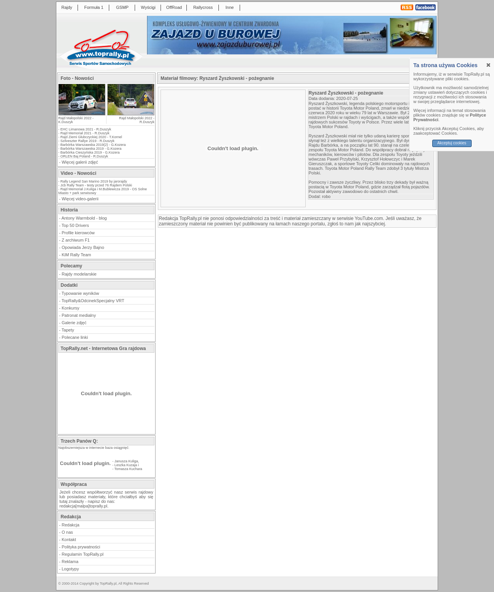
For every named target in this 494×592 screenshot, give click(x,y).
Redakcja (71, 525)
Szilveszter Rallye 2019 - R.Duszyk (88, 141)
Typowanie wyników (80, 293)
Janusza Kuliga (126, 461)
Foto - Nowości (77, 78)
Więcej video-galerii (80, 198)
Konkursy (71, 308)
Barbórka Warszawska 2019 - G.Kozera (91, 149)
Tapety (68, 330)
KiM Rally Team (76, 254)
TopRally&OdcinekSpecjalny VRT (93, 300)
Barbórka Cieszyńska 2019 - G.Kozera (90, 152)
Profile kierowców (78, 232)
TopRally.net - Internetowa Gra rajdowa (103, 348)
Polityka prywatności (81, 547)
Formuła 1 (93, 7)
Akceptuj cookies (451, 143)
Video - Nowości (78, 173)
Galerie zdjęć (74, 322)
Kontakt (69, 539)
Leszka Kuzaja (126, 465)
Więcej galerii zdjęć (80, 162)
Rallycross (203, 7)
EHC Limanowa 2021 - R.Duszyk (86, 129)
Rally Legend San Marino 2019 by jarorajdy (94, 181)
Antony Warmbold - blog (84, 218)
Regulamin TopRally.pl (82, 554)
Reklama (70, 561)
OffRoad (174, 7)
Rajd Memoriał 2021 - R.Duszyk (85, 133)
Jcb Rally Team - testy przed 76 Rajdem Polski (96, 185)
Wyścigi (148, 7)
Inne (229, 7)
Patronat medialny (79, 315)
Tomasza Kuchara (128, 469)
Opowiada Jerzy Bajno (83, 247)
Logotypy (70, 569)
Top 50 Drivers (75, 225)
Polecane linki (75, 337)
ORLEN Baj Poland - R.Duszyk (84, 156)
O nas (67, 532)
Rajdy (66, 7)
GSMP (122, 7)
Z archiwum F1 (76, 240)
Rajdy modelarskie (79, 274)
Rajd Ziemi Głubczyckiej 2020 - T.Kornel (91, 137)
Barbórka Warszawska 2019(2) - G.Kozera (93, 145)
